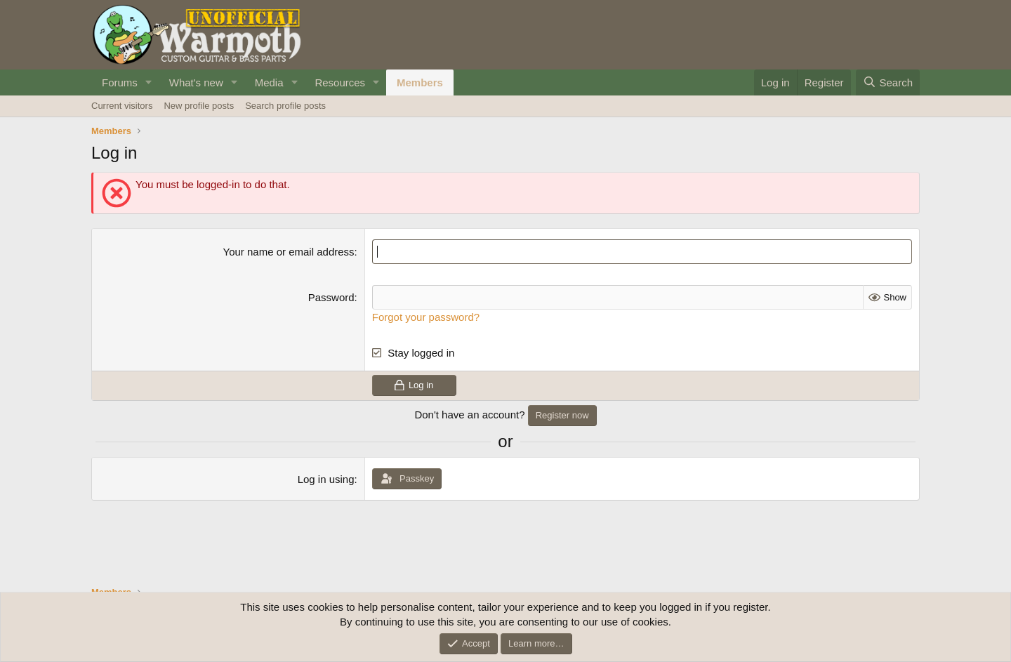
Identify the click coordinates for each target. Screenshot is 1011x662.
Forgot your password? (426, 317)
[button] (149, 82)
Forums (120, 82)
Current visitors (121, 105)
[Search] (888, 82)
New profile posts (199, 105)
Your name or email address (289, 252)
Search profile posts (285, 105)
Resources (340, 82)
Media (269, 82)
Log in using (326, 479)
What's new (196, 82)
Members (420, 82)
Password (331, 297)
